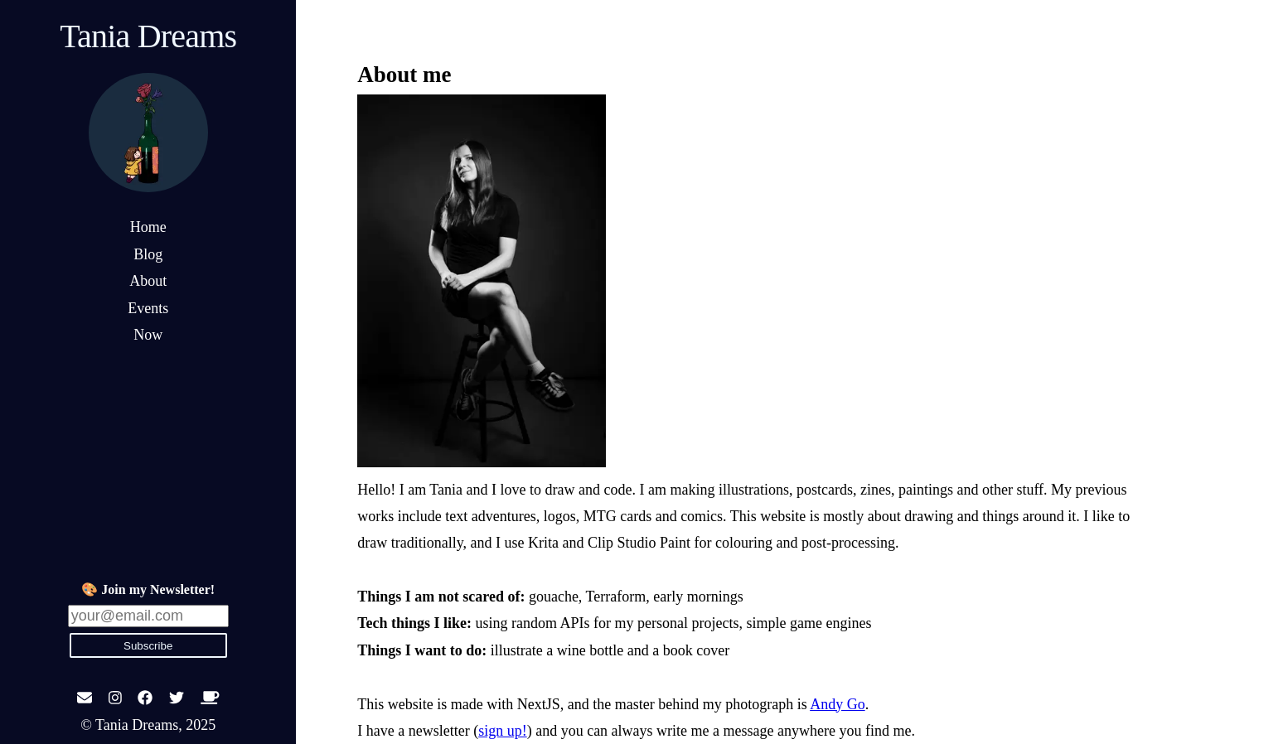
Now (147, 334)
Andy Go (837, 704)
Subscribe (147, 646)
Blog (147, 254)
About (148, 281)
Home (148, 227)
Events (148, 308)
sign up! (502, 730)
